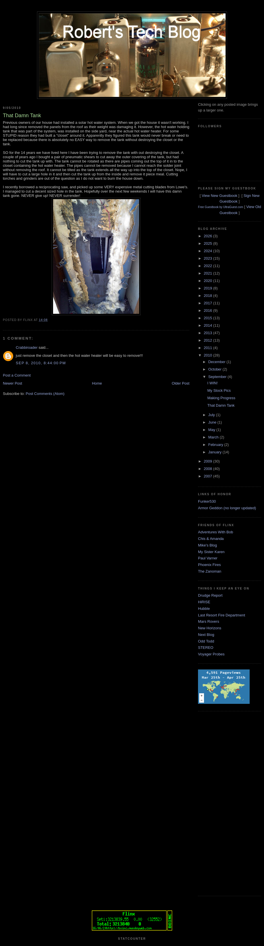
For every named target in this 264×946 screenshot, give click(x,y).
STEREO (205, 647)
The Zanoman (209, 571)
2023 (208, 258)
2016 (208, 310)
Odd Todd (206, 641)
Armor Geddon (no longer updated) (227, 508)
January (215, 452)
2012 (208, 340)
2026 (208, 236)
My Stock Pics (219, 390)
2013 (208, 333)
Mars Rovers (208, 621)
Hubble (204, 608)
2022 (208, 266)
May (212, 430)
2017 (208, 303)
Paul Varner (208, 558)
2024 (208, 251)
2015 (208, 318)
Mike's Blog (207, 545)
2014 (208, 325)
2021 (208, 273)
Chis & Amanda (211, 538)
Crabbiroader (27, 347)
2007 (208, 476)
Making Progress (221, 398)
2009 (208, 461)
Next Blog (206, 634)
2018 (208, 295)
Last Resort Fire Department (221, 615)
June (213, 422)
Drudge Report (210, 595)
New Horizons (209, 628)
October (215, 369)
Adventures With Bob (215, 532)
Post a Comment (17, 375)
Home (97, 383)
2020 (208, 281)
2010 (208, 355)
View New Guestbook (219, 195)
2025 (208, 243)
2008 (208, 469)
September (218, 377)
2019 (208, 288)
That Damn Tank (220, 405)
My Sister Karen (211, 552)
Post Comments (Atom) (45, 393)
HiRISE (204, 602)
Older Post (180, 383)
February (216, 444)
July (212, 415)
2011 (208, 348)
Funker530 (207, 501)
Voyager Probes (211, 654)
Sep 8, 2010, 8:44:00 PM (41, 363)
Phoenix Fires (209, 565)
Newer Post (12, 383)
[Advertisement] (221, 803)
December (217, 362)
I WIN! (212, 383)
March (214, 437)
